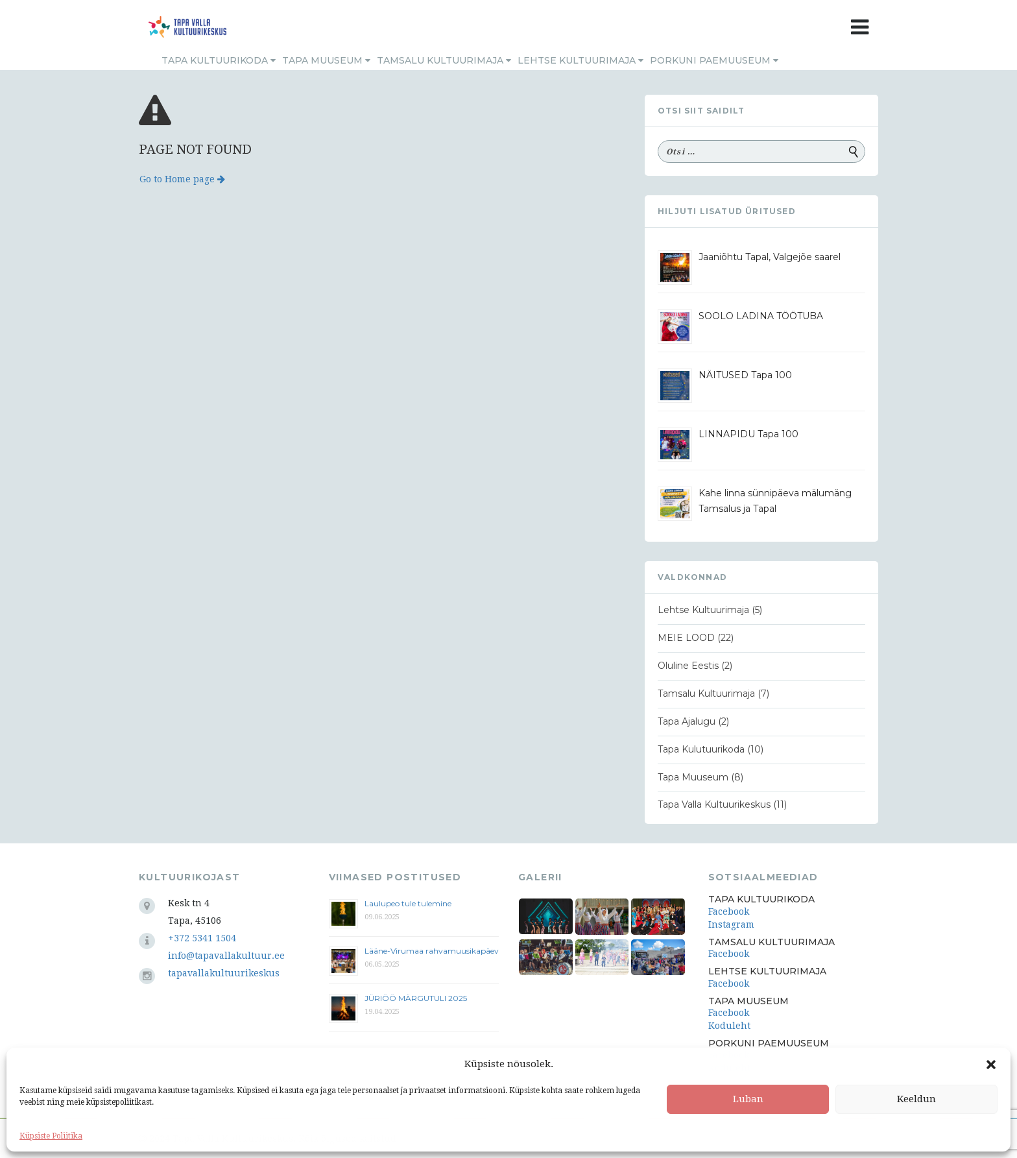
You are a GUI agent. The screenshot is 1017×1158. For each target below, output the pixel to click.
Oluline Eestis (688, 665)
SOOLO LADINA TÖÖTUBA (761, 316)
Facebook (728, 911)
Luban (748, 1099)
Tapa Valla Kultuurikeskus (714, 804)
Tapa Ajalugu (686, 721)
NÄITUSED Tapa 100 (745, 375)
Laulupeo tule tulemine (409, 903)
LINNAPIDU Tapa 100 (748, 434)
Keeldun (916, 1099)
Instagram (731, 924)
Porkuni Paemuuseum (714, 60)
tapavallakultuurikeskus (224, 973)
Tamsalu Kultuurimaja (444, 60)
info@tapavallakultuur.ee (226, 955)
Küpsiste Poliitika (50, 1135)
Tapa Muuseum (326, 60)
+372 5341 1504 (202, 938)
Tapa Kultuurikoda (219, 60)
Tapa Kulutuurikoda (701, 749)
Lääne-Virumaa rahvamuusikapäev (432, 951)
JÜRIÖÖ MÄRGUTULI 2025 (416, 998)
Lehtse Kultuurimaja (580, 60)
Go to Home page (182, 179)
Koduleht (729, 1025)
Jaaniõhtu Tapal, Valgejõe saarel (770, 257)
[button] (991, 1064)
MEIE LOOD (686, 638)
